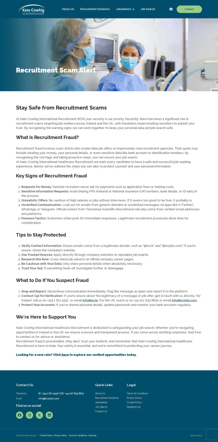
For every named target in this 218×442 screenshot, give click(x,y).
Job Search (147, 9)
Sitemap (92, 435)
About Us (68, 9)
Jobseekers (124, 9)
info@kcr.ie (90, 300)
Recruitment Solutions (95, 9)
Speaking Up (133, 407)
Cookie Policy (134, 402)
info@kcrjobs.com (184, 300)
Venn (199, 435)
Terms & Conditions (137, 393)
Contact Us (101, 411)
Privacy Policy (134, 398)
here (65, 354)
